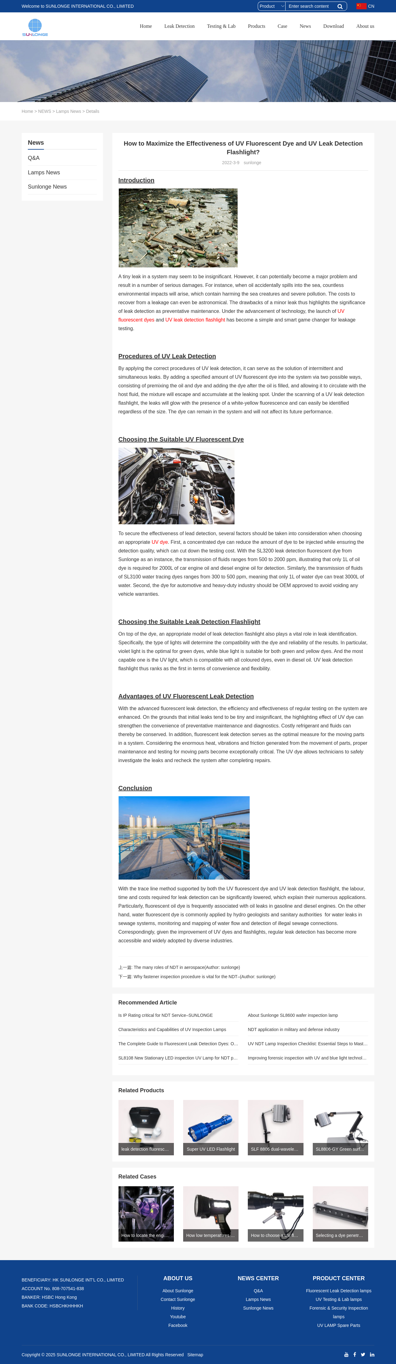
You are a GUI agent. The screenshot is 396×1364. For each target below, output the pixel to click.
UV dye (160, 542)
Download (333, 26)
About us (365, 26)
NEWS (44, 111)
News (305, 26)
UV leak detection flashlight (195, 319)
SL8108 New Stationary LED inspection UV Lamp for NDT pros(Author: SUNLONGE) (178, 1057)
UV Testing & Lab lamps (339, 1299)
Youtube (178, 1316)
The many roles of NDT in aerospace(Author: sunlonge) (187, 967)
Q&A (34, 158)
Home (146, 26)
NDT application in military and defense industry (293, 1029)
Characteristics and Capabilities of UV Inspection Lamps (172, 1029)
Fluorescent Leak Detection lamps (339, 1290)
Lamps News (68, 111)
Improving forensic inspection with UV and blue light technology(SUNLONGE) (308, 1057)
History (178, 1308)
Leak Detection (179, 26)
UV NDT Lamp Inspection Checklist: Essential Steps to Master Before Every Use (308, 1043)
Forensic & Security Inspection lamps (338, 1312)
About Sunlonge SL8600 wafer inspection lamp (293, 1015)
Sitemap (195, 1354)
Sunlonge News (47, 187)
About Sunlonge (177, 1290)
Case (282, 26)
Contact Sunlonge (178, 1299)
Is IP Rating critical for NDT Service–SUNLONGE (165, 1015)
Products (256, 26)
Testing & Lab (221, 26)
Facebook (177, 1325)
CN (365, 6)
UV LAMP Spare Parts (338, 1325)
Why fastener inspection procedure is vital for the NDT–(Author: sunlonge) (204, 976)
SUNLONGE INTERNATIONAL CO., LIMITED (101, 1354)
